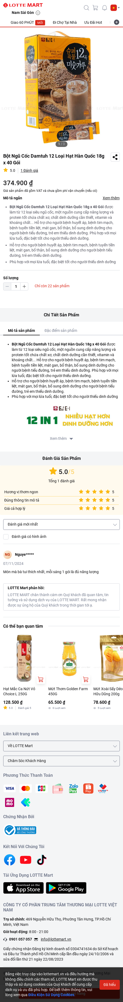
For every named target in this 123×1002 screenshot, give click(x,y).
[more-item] (116, 22)
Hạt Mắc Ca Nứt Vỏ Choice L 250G (19, 691)
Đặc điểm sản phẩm (61, 330)
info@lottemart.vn (56, 939)
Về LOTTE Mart (20, 746)
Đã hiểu (110, 984)
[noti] (104, 8)
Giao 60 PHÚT (28, 23)
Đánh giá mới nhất (23, 524)
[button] (115, 8)
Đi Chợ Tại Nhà (65, 22)
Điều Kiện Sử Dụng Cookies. (51, 995)
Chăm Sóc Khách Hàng (27, 761)
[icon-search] (86, 8)
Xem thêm (111, 198)
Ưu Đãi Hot (93, 22)
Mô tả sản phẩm (21, 330)
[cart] (95, 8)
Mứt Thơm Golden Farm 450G (68, 691)
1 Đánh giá (29, 170)
